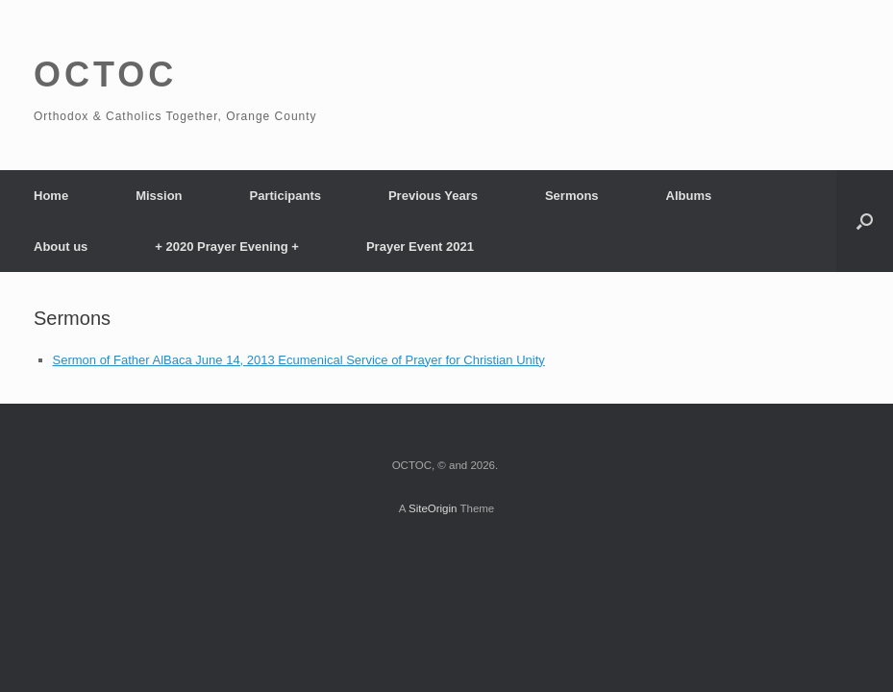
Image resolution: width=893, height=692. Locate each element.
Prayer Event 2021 (420, 246)
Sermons (572, 195)
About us (60, 246)
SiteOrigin (433, 508)
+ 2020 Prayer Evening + (227, 246)
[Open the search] (864, 221)
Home (51, 195)
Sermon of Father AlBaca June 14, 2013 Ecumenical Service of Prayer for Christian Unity (299, 360)
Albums (689, 195)
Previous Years (433, 195)
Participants (285, 195)
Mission (159, 195)
